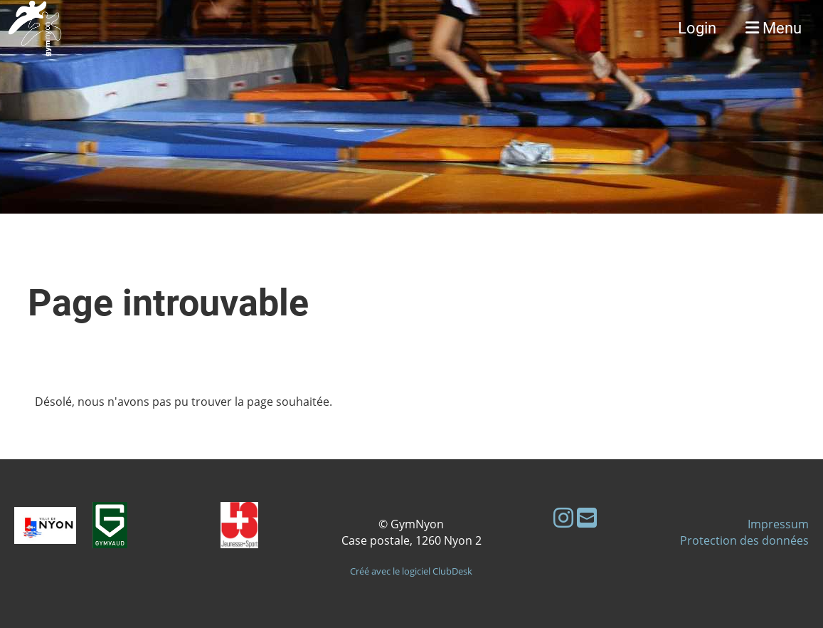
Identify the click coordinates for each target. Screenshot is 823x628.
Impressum (778, 524)
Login (697, 28)
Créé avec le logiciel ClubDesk (411, 571)
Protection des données (744, 540)
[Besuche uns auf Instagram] (563, 517)
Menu (773, 28)
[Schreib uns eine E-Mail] (587, 517)
